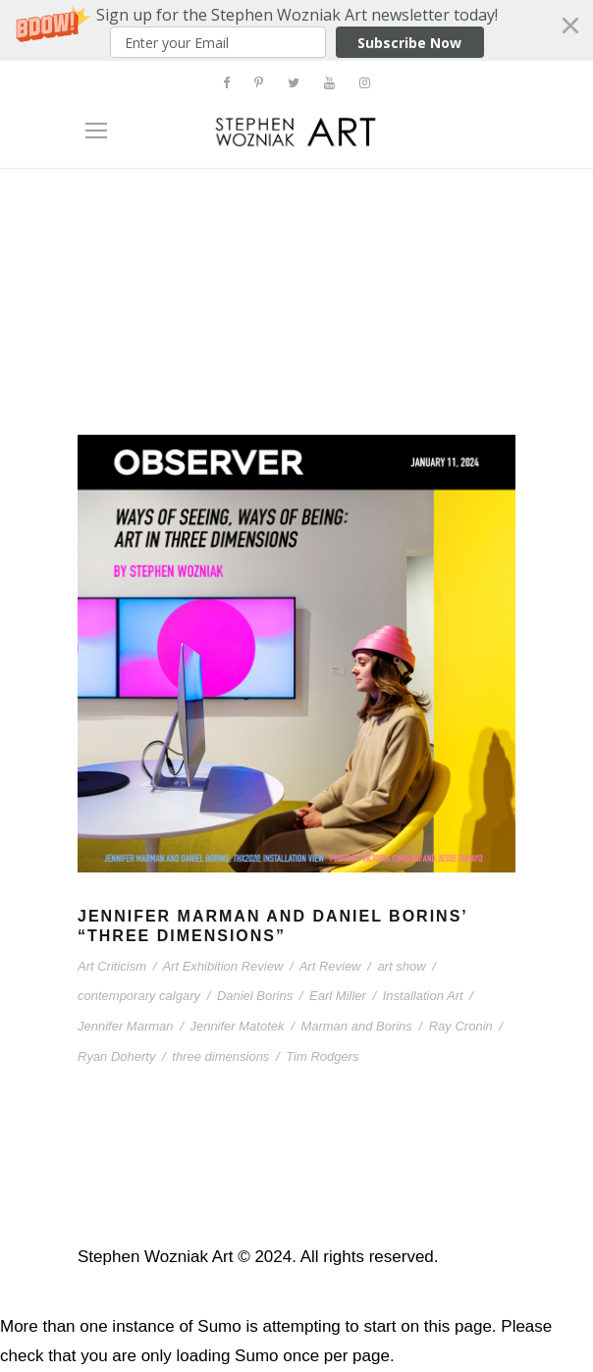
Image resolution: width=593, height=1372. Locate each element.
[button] (296, 30)
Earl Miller (337, 995)
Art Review (330, 966)
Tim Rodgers (322, 1056)
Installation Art (423, 995)
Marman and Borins (355, 1026)
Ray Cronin (461, 1026)
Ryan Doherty (116, 1056)
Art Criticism (112, 966)
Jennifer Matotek (236, 1026)
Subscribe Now (409, 42)
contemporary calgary (139, 995)
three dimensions (220, 1056)
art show (401, 966)
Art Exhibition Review (222, 966)
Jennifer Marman (126, 1026)
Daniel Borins (255, 995)
